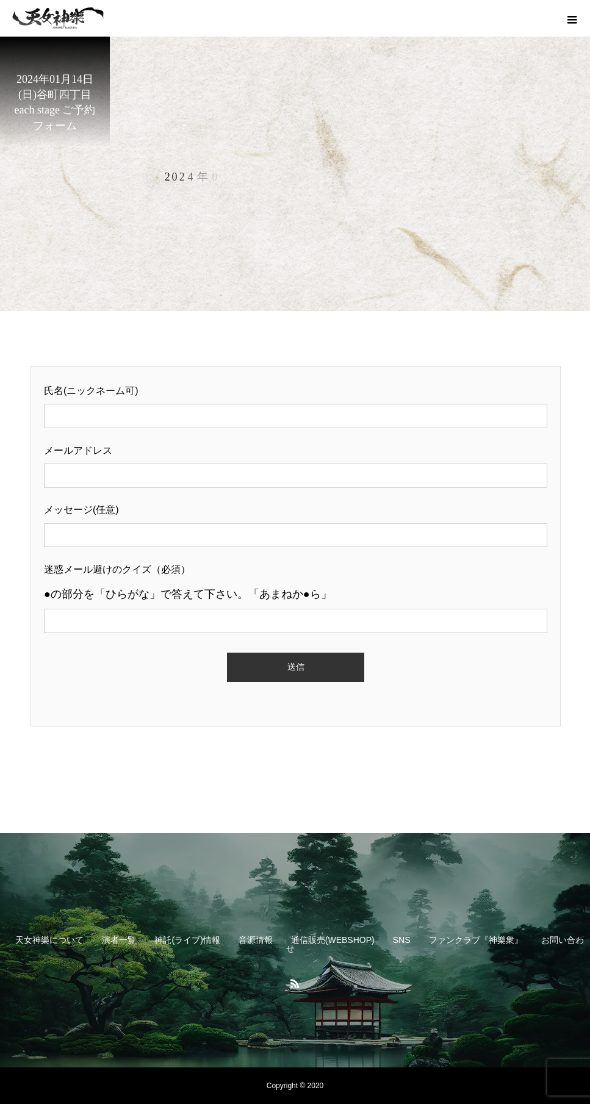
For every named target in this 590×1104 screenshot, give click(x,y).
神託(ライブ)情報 (187, 940)
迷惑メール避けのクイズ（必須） (295, 595)
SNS (402, 940)
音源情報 (256, 940)
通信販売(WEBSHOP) (333, 940)
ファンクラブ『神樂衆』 (476, 940)
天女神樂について (49, 940)
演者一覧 (119, 940)
